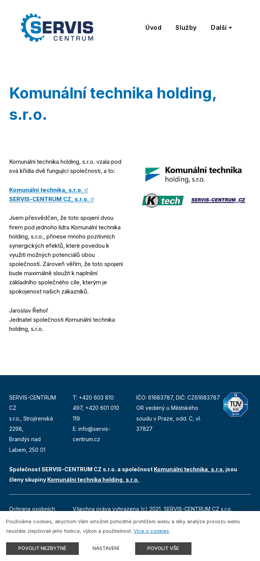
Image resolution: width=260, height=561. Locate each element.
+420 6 (94, 408)
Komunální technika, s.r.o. (46, 189)
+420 (86, 397)
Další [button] (221, 27)
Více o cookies (151, 531)
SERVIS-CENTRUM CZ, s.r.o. (49, 199)
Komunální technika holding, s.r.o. (93, 479)
